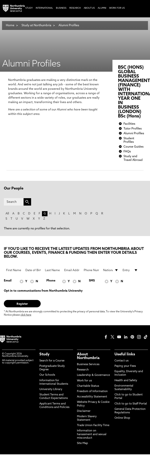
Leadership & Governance (93, 375)
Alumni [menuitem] (102, 8)
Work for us (84, 380)
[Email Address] (71, 270)
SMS (92, 280)
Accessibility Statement (92, 396)
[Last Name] (52, 270)
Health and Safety (125, 380)
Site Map (82, 443)
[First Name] (13, 270)
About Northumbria (88, 356)
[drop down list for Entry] (130, 270)
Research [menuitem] (75, 8)
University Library (50, 389)
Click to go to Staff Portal (130, 403)
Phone (50, 280)
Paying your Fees (125, 366)
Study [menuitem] (29, 8)
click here (25, 315)
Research (83, 369)
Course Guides (133, 146)
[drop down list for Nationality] (110, 270)
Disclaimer (84, 411)
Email (7, 280)
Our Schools (47, 375)
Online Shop (122, 418)
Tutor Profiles (132, 128)
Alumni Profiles (69, 25)
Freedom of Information (92, 391)
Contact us (121, 360)
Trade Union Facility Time (93, 425)
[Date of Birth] (33, 270)
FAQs (127, 151)
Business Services (88, 364)
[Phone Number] (91, 270)
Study (44, 354)
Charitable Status (88, 386)
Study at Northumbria (36, 25)
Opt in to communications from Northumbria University (43, 290)
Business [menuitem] (61, 8)
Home (10, 25)
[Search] (14, 202)
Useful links (124, 354)
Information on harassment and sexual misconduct (91, 434)
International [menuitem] (44, 8)
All (7, 213)
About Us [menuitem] (89, 8)
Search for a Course (51, 360)
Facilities (129, 123)
